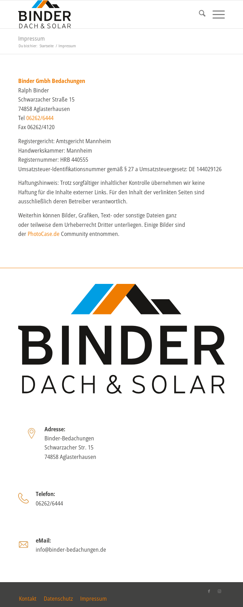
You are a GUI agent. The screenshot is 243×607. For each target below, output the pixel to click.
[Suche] (199, 14)
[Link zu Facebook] (209, 591)
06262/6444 (40, 118)
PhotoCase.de (44, 234)
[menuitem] (199, 14)
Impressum (31, 38)
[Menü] (215, 14)
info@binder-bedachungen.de (71, 549)
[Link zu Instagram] (219, 591)
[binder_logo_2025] (100, 14)
